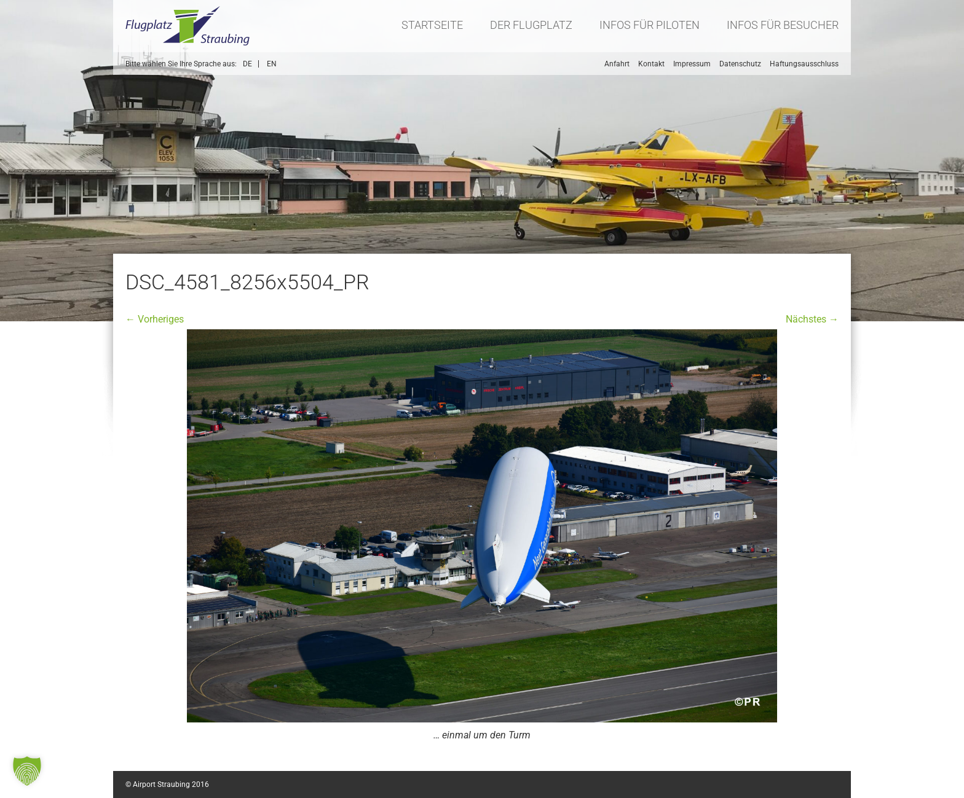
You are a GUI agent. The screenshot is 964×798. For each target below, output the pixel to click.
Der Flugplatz (531, 24)
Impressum (692, 64)
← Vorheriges (154, 319)
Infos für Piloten (649, 24)
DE (247, 64)
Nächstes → (812, 319)
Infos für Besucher (783, 24)
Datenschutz (740, 64)
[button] (27, 771)
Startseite (432, 24)
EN (272, 64)
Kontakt (651, 64)
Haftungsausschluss (804, 64)
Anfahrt (617, 64)
